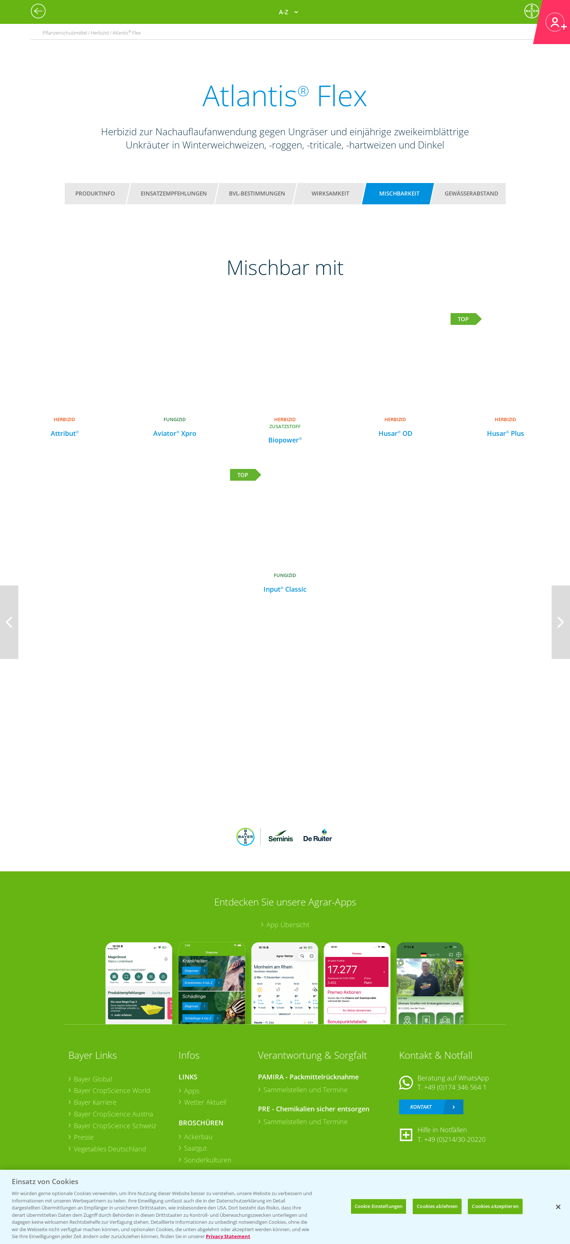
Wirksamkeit (330, 193)
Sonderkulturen (208, 1159)
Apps (191, 1090)
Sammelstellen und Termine (306, 1089)
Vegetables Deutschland (110, 1148)
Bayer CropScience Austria (113, 1113)
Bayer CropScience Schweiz (115, 1125)
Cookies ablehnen (437, 1206)
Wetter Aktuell (205, 1102)
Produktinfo (95, 193)
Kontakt (420, 1106)
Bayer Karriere (95, 1102)
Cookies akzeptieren (495, 1206)
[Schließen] (558, 1207)
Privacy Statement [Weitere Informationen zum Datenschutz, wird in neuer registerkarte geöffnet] (228, 1236)
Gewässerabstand (471, 193)
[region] (285, 1207)
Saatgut (195, 1148)
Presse (84, 1137)
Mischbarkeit (399, 193)
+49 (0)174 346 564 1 (455, 1087)
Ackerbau (198, 1136)
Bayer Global (93, 1079)
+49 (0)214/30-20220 (454, 1139)
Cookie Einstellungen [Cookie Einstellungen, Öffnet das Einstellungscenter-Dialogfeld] (379, 1206)
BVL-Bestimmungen (257, 193)
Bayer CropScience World (112, 1090)
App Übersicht (287, 924)
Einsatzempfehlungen (174, 193)
